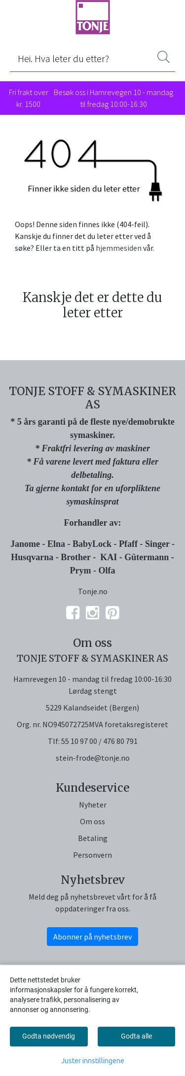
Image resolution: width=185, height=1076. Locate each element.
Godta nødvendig (48, 1036)
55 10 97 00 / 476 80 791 (99, 741)
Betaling (93, 838)
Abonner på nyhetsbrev (92, 937)
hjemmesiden (119, 248)
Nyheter (93, 804)
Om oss (92, 821)
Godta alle (136, 1036)
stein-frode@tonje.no (93, 758)
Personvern (92, 855)
